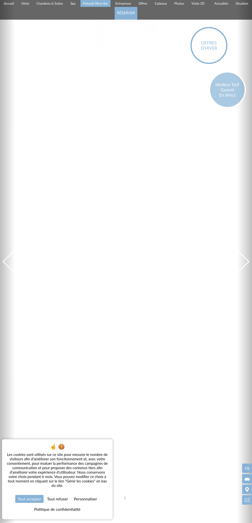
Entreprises (123, 3)
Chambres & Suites (49, 3)
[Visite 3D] (247, 478)
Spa (73, 3)
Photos (179, 3)
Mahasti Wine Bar (95, 3)
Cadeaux (161, 3)
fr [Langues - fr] (247, 468)
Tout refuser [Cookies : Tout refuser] (57, 498)
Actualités (221, 3)
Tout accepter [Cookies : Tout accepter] (29, 498)
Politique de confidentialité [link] (57, 509)
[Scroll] (125, 498)
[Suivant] (244, 261)
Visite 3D (198, 3)
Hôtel (25, 3)
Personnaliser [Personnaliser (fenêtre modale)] (85, 498)
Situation (242, 3)
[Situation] (247, 489)
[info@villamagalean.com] (247, 500)
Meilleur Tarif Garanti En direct (227, 90)
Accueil (9, 3)
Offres (143, 3)
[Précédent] (7, 261)
